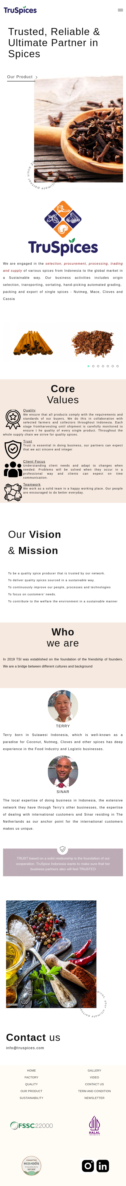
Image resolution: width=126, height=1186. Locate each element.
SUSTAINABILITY (31, 1098)
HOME (31, 1070)
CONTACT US (94, 1084)
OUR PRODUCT (32, 1091)
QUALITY (31, 1084)
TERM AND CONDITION (94, 1091)
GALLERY (94, 1070)
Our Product (20, 77)
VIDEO (94, 1077)
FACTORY (31, 1077)
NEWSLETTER (94, 1098)
